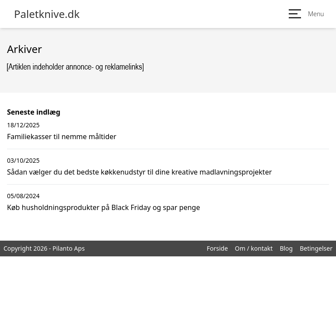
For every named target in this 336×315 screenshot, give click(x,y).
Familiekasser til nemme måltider (61, 136)
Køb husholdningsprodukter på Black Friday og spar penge (103, 207)
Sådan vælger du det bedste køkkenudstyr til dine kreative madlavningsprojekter (139, 172)
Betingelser (316, 248)
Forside (217, 248)
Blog (286, 248)
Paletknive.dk (47, 14)
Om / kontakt (254, 248)
